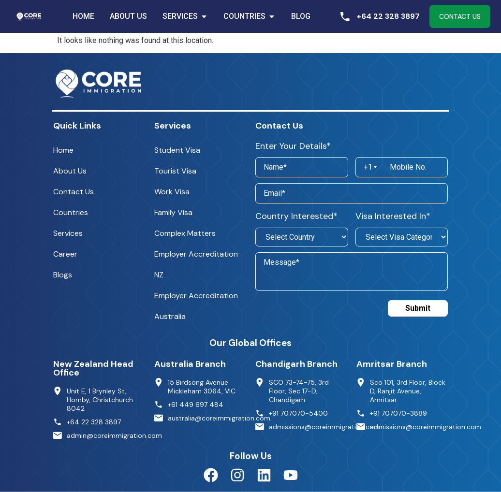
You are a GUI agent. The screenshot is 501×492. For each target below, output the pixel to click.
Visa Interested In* (392, 216)
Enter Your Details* (293, 146)
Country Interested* (296, 216)
